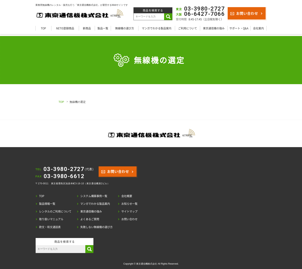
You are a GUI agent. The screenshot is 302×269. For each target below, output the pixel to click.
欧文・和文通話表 (50, 227)
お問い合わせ (244, 13)
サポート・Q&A (238, 28)
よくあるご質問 (89, 219)
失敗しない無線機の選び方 (96, 227)
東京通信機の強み (214, 28)
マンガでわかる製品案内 (156, 28)
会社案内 (258, 28)
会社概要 (126, 196)
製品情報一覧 (47, 203)
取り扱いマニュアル (51, 219)
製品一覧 (102, 28)
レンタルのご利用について (55, 211)
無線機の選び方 (124, 28)
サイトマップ (129, 211)
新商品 (87, 28)
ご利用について (187, 28)
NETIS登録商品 (65, 28)
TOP (43, 28)
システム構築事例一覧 (93, 196)
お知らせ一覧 (129, 203)
